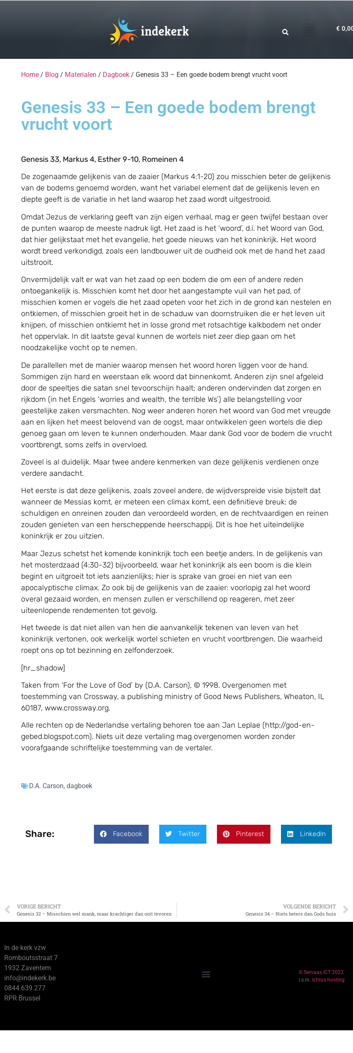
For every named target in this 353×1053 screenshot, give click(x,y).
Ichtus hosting (328, 980)
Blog (52, 75)
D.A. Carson (46, 786)
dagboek (79, 786)
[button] (309, 30)
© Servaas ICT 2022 (321, 972)
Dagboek (116, 75)
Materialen (80, 75)
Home (30, 75)
